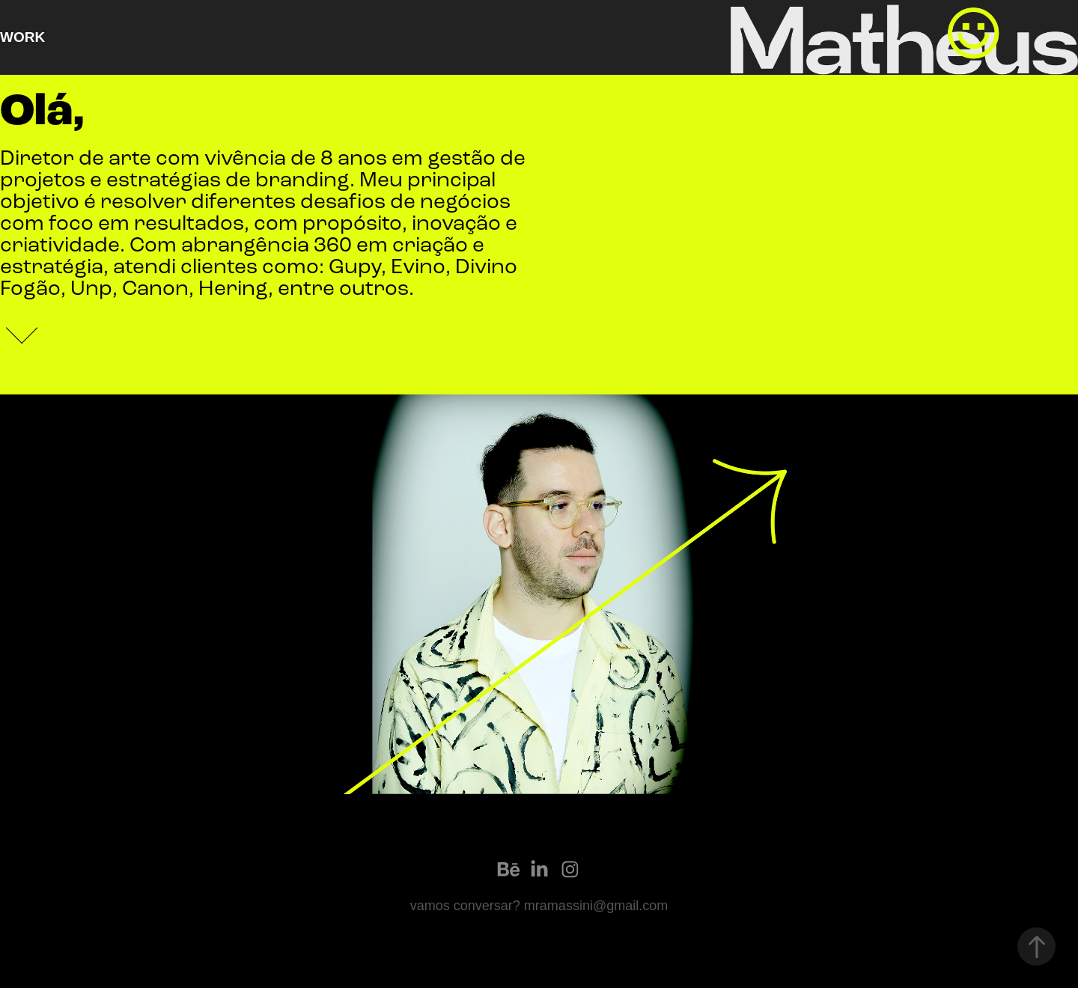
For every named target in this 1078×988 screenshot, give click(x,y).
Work (22, 37)
